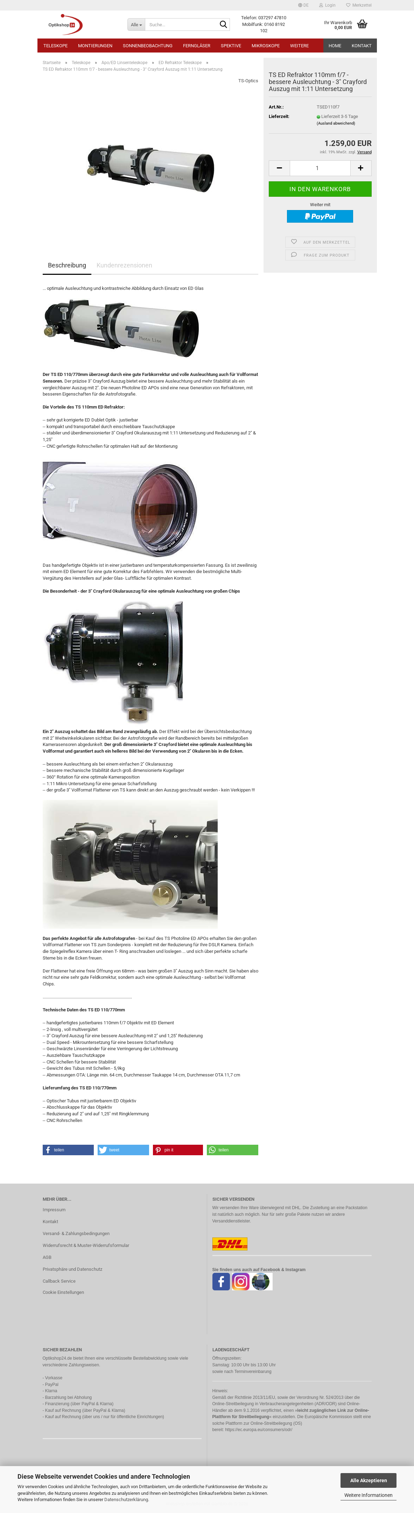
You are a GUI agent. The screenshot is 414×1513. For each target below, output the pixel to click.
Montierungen (95, 45)
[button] (303, 5)
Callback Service (59, 1281)
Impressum (54, 1209)
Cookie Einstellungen (63, 1292)
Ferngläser (196, 45)
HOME (335, 45)
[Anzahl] (320, 168)
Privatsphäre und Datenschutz (72, 1269)
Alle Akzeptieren (368, 1480)
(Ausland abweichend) (336, 123)
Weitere (299, 45)
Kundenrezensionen (124, 265)
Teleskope (55, 45)
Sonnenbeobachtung (148, 45)
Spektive (231, 45)
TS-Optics (248, 80)
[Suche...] (136, 24)
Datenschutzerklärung (126, 1499)
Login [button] (327, 5)
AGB (47, 1257)
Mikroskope (266, 45)
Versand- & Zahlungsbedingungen (76, 1233)
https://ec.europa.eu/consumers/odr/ (258, 1429)
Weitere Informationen (368, 1495)
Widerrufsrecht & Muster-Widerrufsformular (86, 1245)
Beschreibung (67, 265)
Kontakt (362, 45)
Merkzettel (359, 5)
